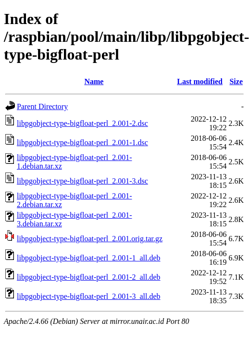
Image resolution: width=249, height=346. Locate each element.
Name (93, 81)
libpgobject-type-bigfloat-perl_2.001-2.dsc (82, 123)
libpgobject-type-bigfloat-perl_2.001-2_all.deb (89, 277)
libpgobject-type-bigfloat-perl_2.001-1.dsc (82, 142)
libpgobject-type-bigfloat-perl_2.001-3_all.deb (89, 296)
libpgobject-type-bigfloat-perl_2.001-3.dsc (82, 181)
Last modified (200, 81)
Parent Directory (42, 106)
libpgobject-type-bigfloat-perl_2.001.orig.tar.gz (89, 239)
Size (236, 81)
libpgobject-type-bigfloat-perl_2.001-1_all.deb (89, 258)
